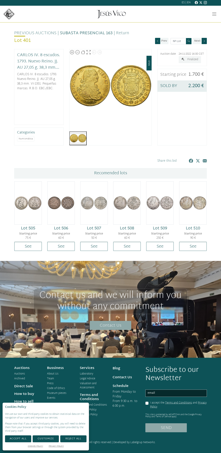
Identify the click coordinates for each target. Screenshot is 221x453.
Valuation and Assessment (88, 385)
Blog (116, 368)
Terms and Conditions (178, 402)
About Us (52, 374)
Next (197, 41)
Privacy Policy (88, 410)
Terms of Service (163, 417)
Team (50, 378)
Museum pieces (56, 393)
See (28, 246)
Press (50, 383)
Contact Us (110, 325)
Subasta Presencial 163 (86, 33)
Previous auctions (35, 33)
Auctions (19, 374)
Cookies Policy (89, 414)
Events (51, 398)
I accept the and (178, 405)
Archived (19, 378)
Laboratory (86, 374)
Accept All (18, 439)
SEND (166, 428)
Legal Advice (87, 378)
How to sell (23, 401)
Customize (46, 439)
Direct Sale (23, 386)
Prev (164, 41)
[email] (176, 393)
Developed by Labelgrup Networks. (134, 442)
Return (122, 33)
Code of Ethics (56, 388)
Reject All (73, 439)
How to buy (24, 394)
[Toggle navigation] (214, 14)
